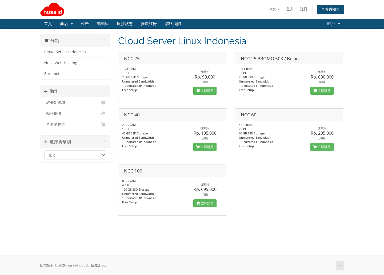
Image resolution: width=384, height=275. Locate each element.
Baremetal (53, 73)
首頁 (48, 23)
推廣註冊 (149, 23)
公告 (85, 23)
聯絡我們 (173, 23)
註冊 (303, 8)
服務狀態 (125, 23)
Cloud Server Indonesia (65, 52)
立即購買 (205, 90)
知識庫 (103, 23)
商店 (66, 23)
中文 (274, 8)
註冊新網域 (75, 102)
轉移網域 (75, 113)
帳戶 (333, 23)
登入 (290, 8)
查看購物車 (330, 9)
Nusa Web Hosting (60, 62)
